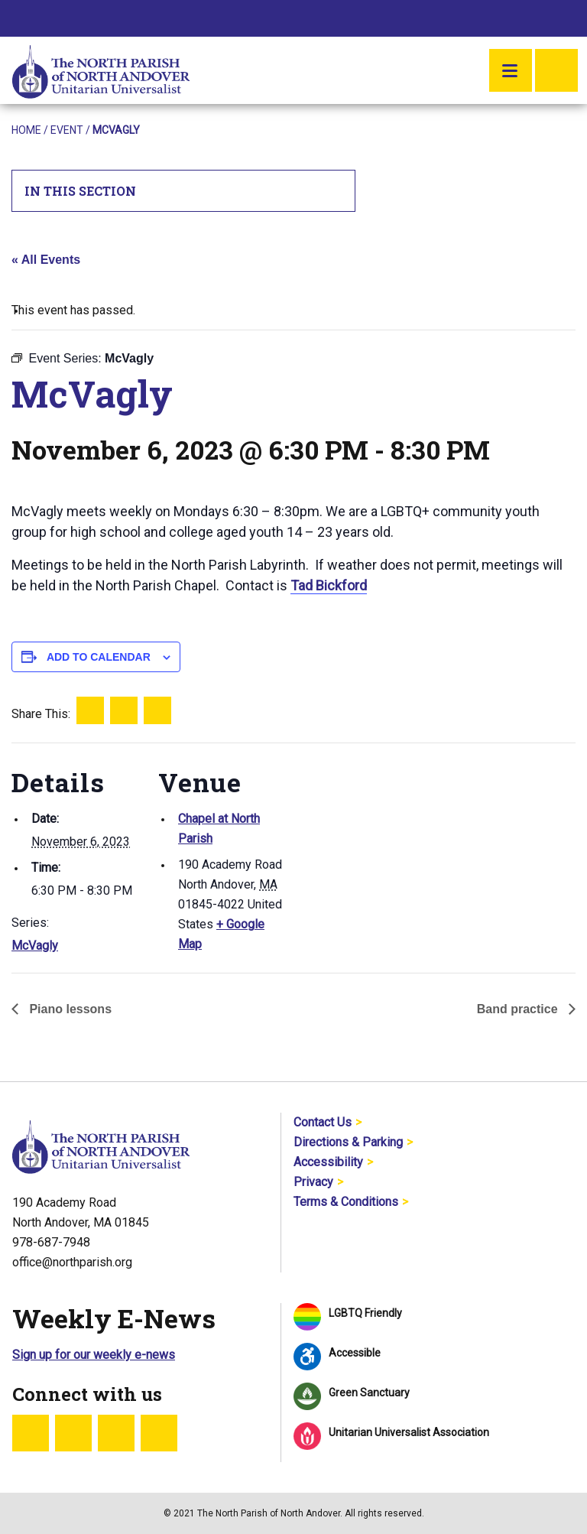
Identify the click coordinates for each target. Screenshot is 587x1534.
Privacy (313, 1182)
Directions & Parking (348, 1142)
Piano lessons (69, 1009)
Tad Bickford (328, 585)
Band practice (519, 1009)
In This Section (183, 191)
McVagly (34, 945)
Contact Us (323, 1122)
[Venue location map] (385, 848)
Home (26, 130)
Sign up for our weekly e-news (93, 1354)
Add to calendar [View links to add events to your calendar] (99, 657)
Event (66, 130)
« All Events (45, 259)
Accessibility (328, 1162)
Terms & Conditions (346, 1201)
